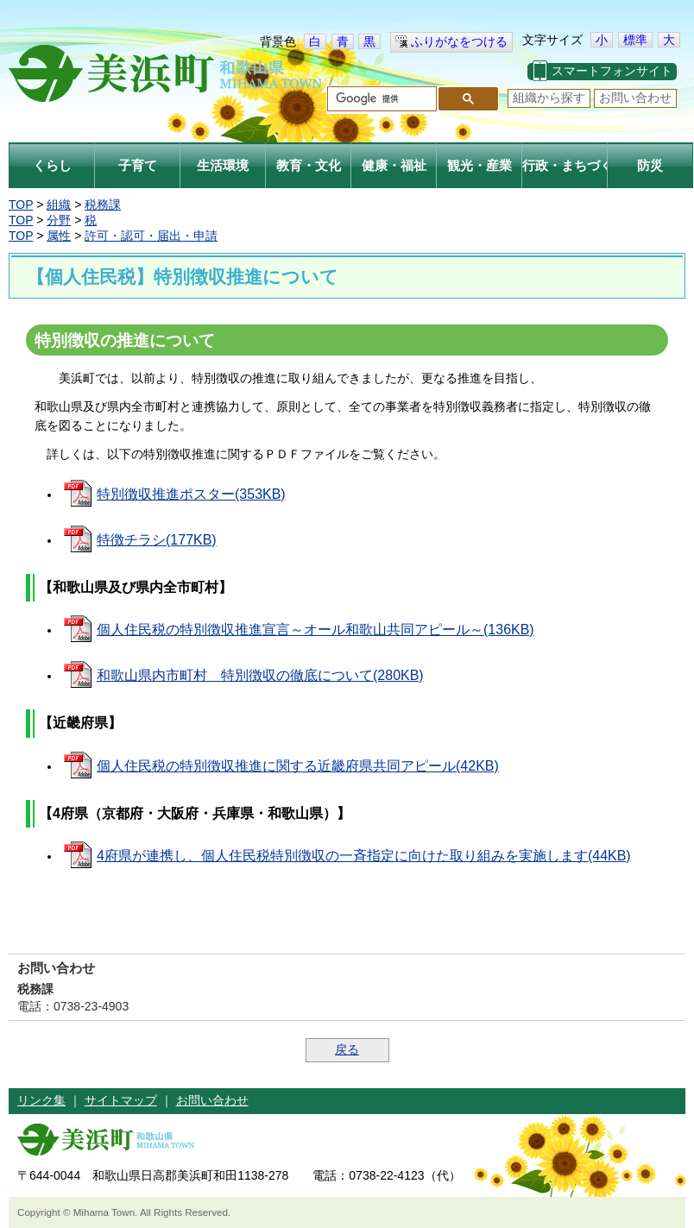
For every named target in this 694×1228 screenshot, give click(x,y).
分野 (59, 220)
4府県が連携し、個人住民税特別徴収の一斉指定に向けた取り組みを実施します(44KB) (364, 855)
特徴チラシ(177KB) (157, 539)
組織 (59, 204)
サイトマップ (121, 1100)
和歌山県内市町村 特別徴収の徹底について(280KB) (260, 675)
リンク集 (41, 1100)
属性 (59, 235)
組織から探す (549, 97)
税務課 (103, 204)
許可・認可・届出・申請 (151, 235)
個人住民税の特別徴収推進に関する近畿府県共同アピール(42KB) (298, 766)
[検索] (380, 99)
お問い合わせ (635, 97)
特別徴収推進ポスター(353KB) (191, 494)
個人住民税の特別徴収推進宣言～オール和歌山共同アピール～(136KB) (315, 629)
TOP (21, 204)
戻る (347, 1049)
